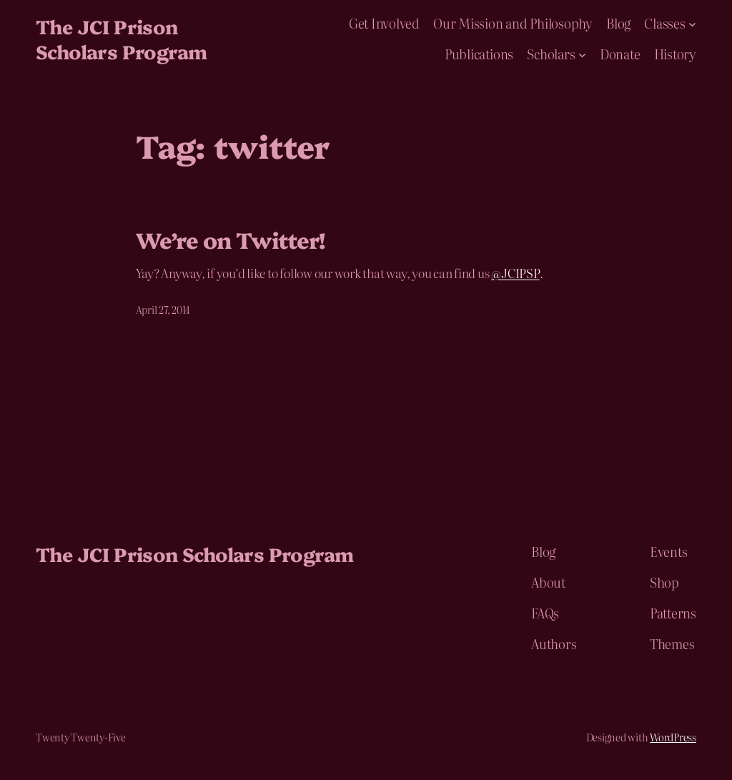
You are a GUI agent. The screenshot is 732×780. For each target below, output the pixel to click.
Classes (664, 23)
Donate (620, 54)
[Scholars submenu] (582, 54)
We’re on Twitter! (231, 239)
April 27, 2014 (163, 309)
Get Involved (384, 23)
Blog (618, 23)
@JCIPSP (515, 273)
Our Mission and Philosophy (513, 23)
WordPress (673, 737)
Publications (479, 54)
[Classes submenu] (692, 24)
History (675, 54)
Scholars (551, 54)
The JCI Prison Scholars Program (121, 38)
